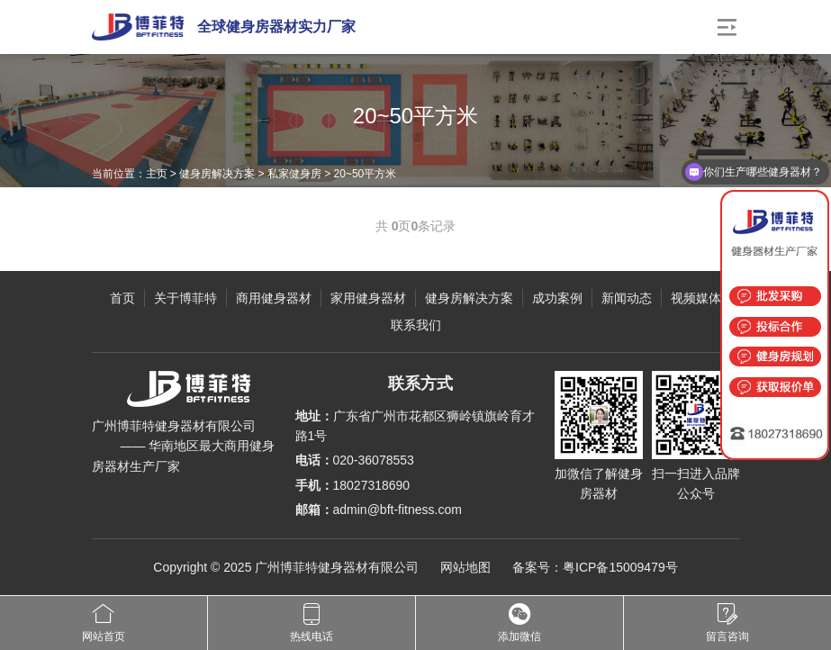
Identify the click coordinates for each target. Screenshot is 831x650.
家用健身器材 (368, 298)
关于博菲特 (185, 298)
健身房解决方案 (217, 173)
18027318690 (372, 485)
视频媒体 (696, 298)
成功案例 (557, 298)
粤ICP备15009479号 (620, 567)
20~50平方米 (365, 173)
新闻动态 (626, 298)
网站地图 (465, 567)
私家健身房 (294, 173)
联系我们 (416, 325)
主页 (156, 173)
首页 (122, 298)
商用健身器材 (274, 298)
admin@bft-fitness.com (397, 509)
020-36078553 (373, 460)
